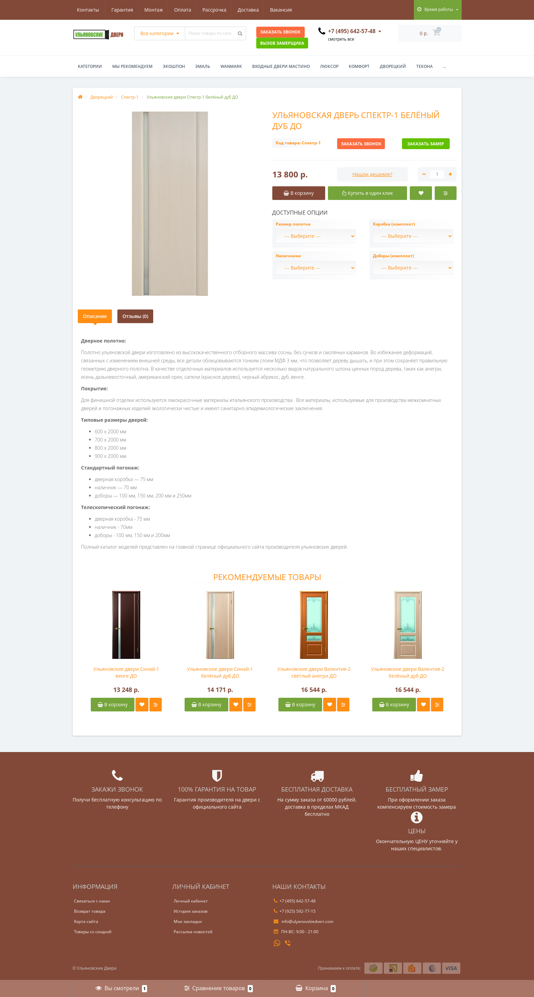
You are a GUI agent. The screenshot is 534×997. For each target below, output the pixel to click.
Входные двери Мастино (281, 66)
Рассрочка (183, 9)
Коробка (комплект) (394, 224)
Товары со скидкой (93, 932)
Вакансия (252, 9)
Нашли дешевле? (372, 174)
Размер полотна (293, 224)
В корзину (113, 704)
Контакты (286, 9)
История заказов (190, 911)
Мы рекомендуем (132, 66)
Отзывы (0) (135, 316)
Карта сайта (86, 921)
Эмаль (202, 66)
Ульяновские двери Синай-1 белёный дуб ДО (220, 672)
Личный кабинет (191, 901)
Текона (424, 66)
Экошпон (174, 66)
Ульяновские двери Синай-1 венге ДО (126, 672)
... (444, 66)
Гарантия (88, 9)
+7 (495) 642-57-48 (295, 901)
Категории (90, 66)
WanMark (231, 66)
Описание (95, 316)
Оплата (150, 9)
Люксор (329, 66)
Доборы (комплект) (393, 256)
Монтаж (120, 9)
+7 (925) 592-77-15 (295, 911)
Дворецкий (393, 66)
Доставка (218, 9)
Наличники (288, 256)
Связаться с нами (92, 901)
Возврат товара (89, 911)
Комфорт (359, 66)
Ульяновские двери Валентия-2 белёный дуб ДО (408, 672)
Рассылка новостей (193, 932)
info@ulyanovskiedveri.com (303, 921)
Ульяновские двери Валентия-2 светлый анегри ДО (314, 672)
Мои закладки (188, 921)
